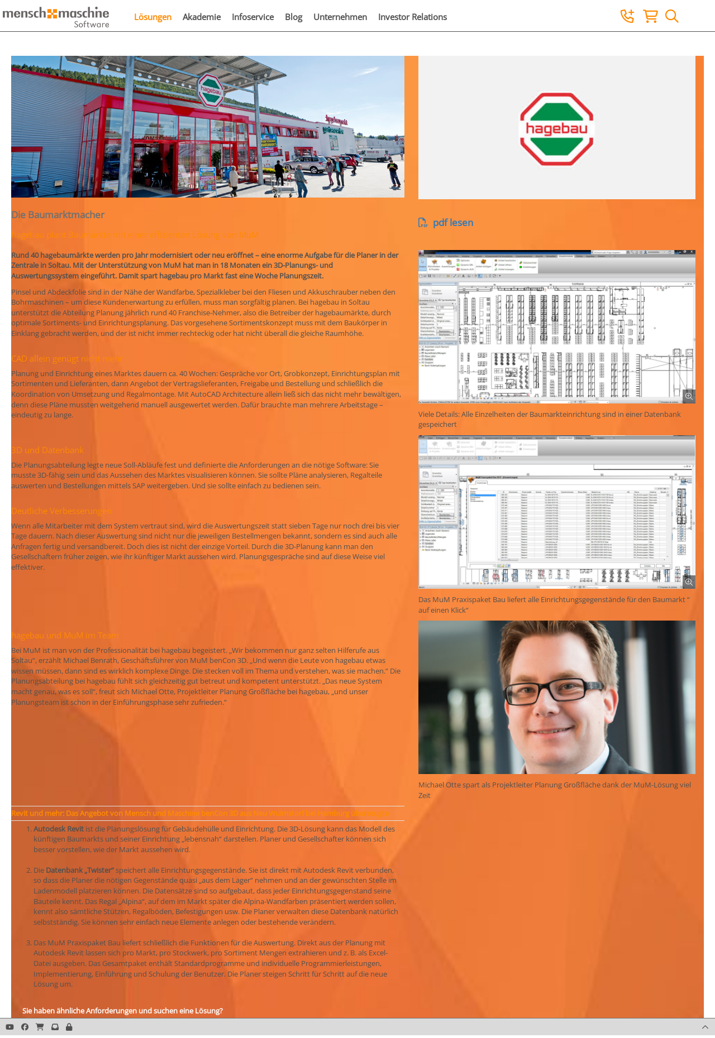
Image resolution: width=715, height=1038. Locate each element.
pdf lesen (445, 222)
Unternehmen (340, 16)
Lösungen (152, 16)
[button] (69, 1027)
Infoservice (253, 16)
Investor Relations (412, 16)
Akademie (202, 16)
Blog (293, 16)
